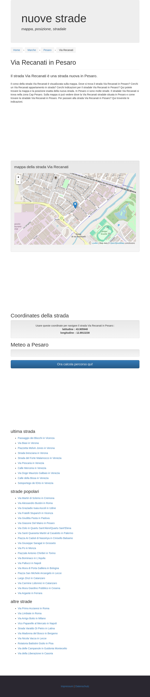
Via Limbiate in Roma (30, 613)
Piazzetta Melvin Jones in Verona (36, 448)
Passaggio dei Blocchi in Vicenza (36, 438)
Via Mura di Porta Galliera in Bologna (38, 568)
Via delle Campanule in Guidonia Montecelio (42, 648)
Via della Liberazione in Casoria (35, 653)
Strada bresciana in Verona (33, 453)
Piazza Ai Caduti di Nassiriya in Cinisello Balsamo (45, 538)
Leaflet (95, 243)
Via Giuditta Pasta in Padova (34, 518)
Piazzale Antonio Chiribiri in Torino (37, 553)
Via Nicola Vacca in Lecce (32, 638)
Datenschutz (82, 686)
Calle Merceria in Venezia (32, 468)
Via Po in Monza (27, 548)
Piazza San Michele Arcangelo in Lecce (40, 573)
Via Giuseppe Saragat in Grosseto (37, 543)
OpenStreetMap (117, 243)
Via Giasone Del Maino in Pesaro (36, 523)
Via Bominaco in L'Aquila (31, 558)
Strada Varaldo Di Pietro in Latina (36, 628)
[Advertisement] (75, 132)
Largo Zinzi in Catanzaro (31, 578)
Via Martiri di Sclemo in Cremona (36, 498)
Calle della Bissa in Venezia (33, 478)
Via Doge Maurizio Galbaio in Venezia (39, 473)
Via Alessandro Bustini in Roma (35, 503)
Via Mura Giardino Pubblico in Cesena (39, 588)
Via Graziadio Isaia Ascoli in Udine (37, 508)
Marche (32, 50)
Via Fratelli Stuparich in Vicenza (35, 513)
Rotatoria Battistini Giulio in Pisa (35, 643)
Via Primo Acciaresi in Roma (33, 608)
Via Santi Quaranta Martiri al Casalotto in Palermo (45, 533)
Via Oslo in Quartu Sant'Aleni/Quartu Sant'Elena (44, 528)
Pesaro (47, 50)
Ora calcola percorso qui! (75, 364)
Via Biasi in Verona (28, 443)
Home (16, 50)
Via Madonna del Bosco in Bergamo (38, 633)
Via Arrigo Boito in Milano (32, 618)
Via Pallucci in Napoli (29, 563)
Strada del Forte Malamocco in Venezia (40, 458)
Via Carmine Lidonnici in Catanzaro (37, 583)
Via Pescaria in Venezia (31, 463)
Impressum (67, 686)
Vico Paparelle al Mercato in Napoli (37, 623)
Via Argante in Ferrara (30, 593)
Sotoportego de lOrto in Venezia (35, 483)
